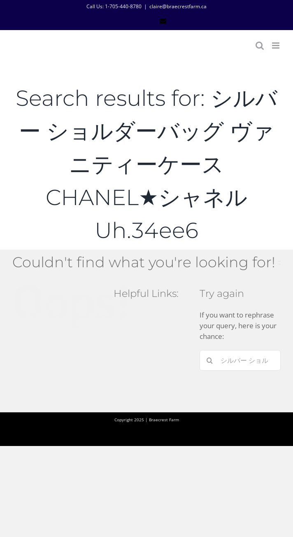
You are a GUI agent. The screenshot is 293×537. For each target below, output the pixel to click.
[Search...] (240, 360)
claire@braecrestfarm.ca (178, 6)
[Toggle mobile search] (260, 45)
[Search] (210, 360)
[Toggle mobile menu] (276, 45)
